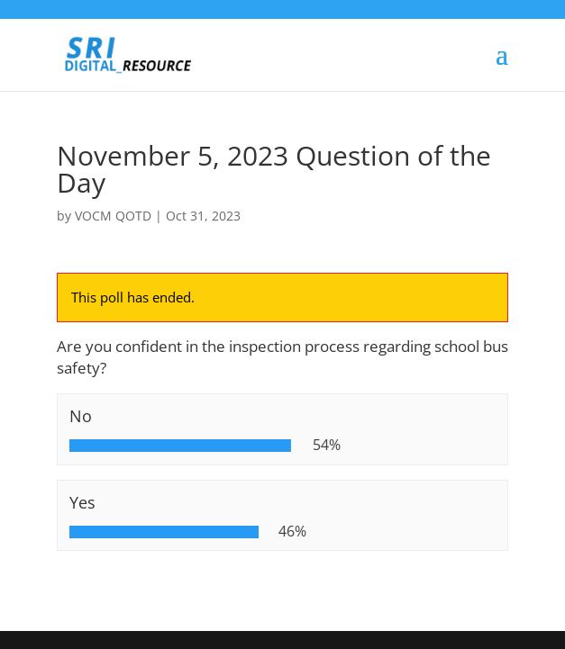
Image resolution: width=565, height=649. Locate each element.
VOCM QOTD (113, 215)
